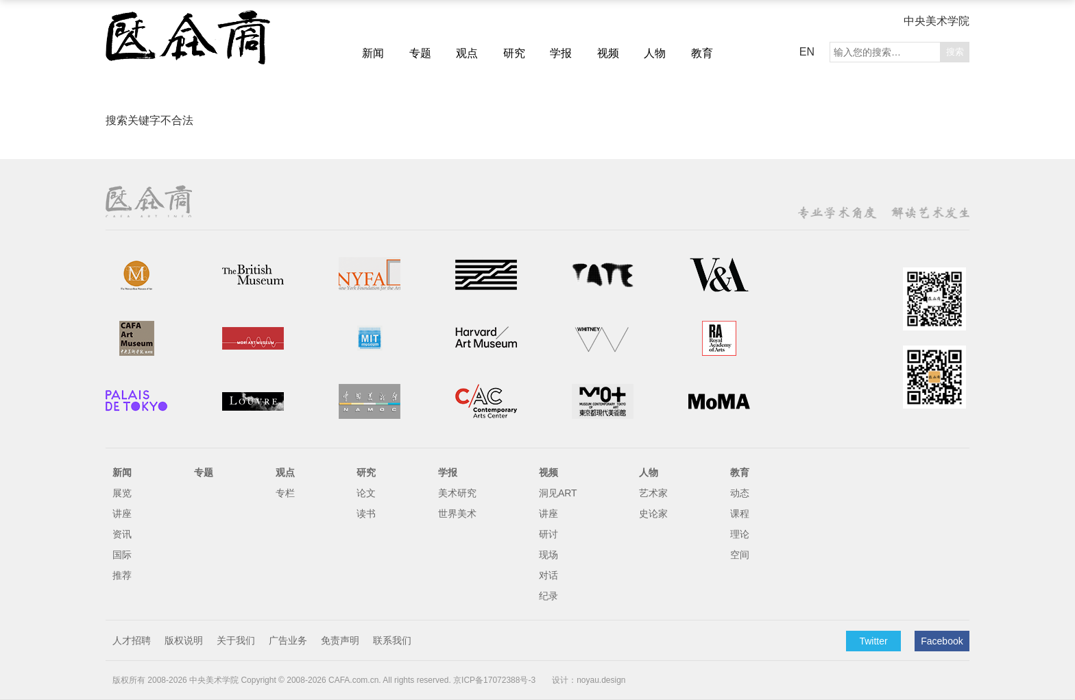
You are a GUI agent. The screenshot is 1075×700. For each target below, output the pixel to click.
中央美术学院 (936, 21)
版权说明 (184, 640)
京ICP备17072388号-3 (494, 680)
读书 (366, 513)
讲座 (122, 513)
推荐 (122, 575)
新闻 (373, 53)
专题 (420, 53)
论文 (366, 492)
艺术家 (653, 492)
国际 (122, 554)
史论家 (653, 513)
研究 (514, 53)
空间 (739, 554)
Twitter (873, 641)
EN (806, 52)
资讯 (122, 534)
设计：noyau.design (588, 680)
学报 (561, 53)
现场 (548, 554)
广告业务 (288, 640)
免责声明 (340, 640)
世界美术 (457, 513)
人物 (655, 53)
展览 (122, 492)
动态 (739, 492)
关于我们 (236, 640)
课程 (739, 513)
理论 (739, 534)
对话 (548, 575)
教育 (702, 53)
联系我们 (392, 640)
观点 (467, 53)
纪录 (548, 595)
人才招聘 (131, 640)
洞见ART (558, 492)
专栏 (285, 492)
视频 (608, 53)
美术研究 (457, 492)
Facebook (942, 641)
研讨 (548, 534)
